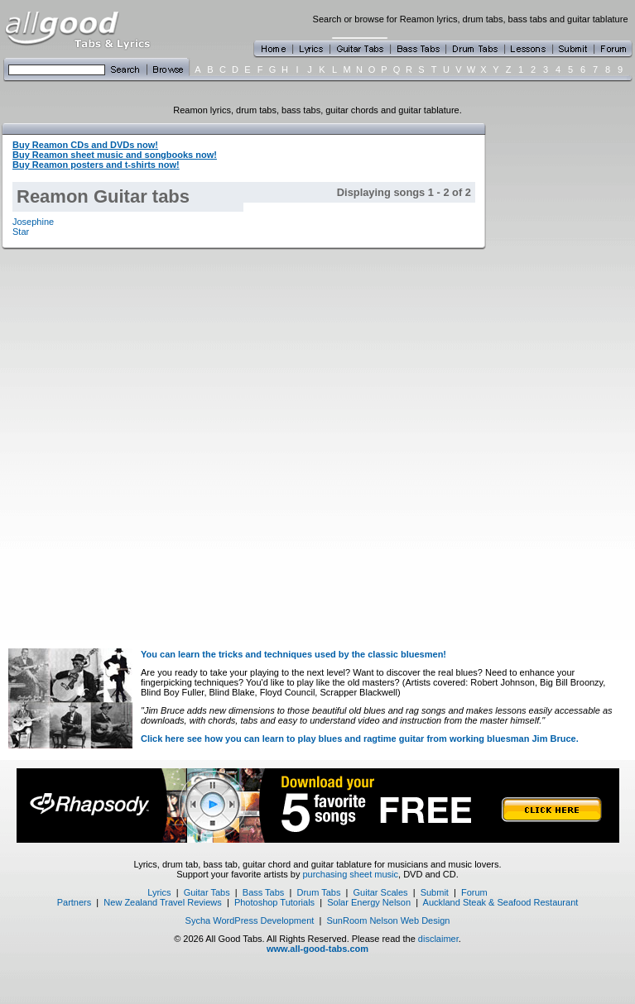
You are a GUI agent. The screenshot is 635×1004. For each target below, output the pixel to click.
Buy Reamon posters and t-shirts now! (96, 165)
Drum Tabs (318, 892)
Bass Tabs (264, 892)
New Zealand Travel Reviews (162, 902)
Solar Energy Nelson (369, 902)
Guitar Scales (381, 892)
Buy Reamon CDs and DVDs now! (85, 145)
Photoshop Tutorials (274, 902)
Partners (74, 902)
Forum (474, 892)
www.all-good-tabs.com (317, 949)
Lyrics (159, 892)
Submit (435, 892)
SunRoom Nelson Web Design (388, 920)
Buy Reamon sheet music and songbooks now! (114, 155)
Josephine (33, 222)
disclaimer (438, 939)
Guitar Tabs (207, 892)
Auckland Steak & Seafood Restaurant (501, 902)
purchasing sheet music (350, 874)
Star (20, 232)
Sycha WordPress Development (250, 920)
